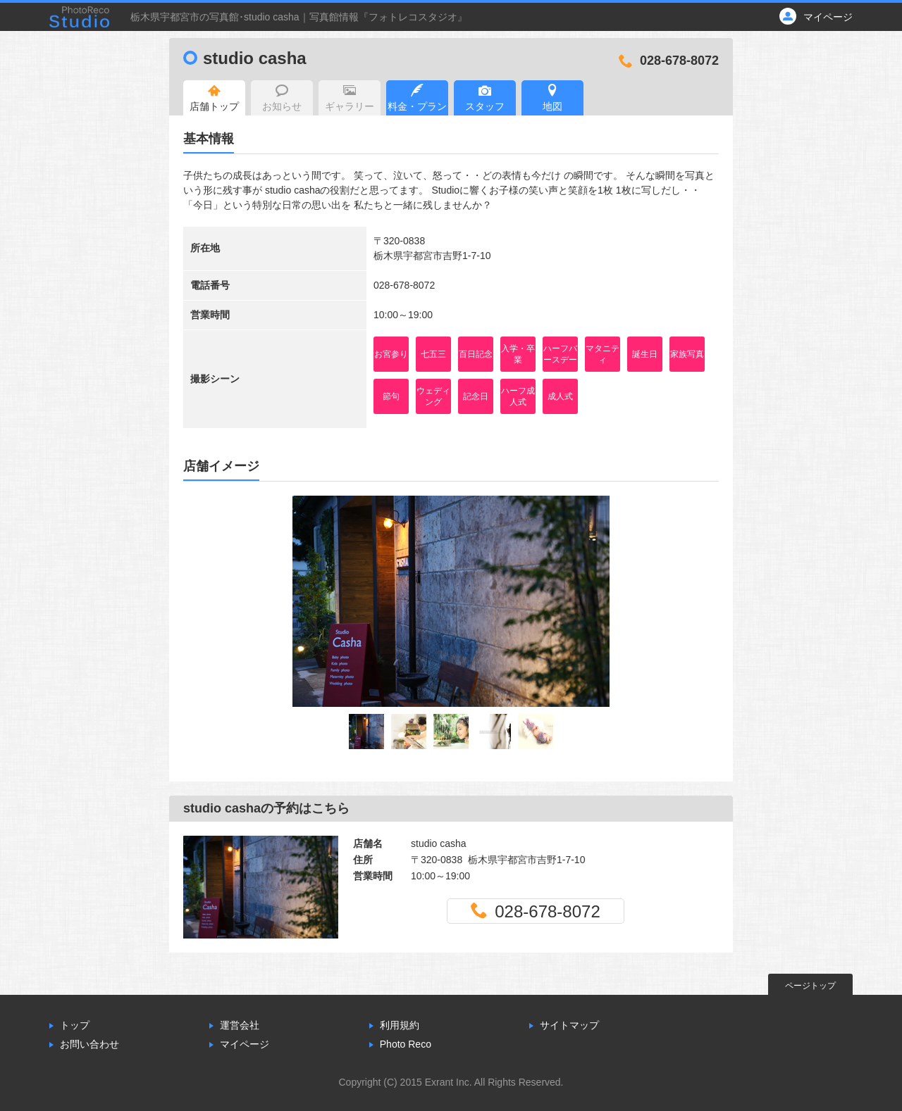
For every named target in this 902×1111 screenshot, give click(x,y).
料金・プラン (417, 98)
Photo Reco (405, 1044)
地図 (552, 98)
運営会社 (239, 1025)
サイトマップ (569, 1025)
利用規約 (399, 1025)
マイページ (244, 1044)
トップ (74, 1025)
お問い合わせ (89, 1044)
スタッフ (485, 98)
